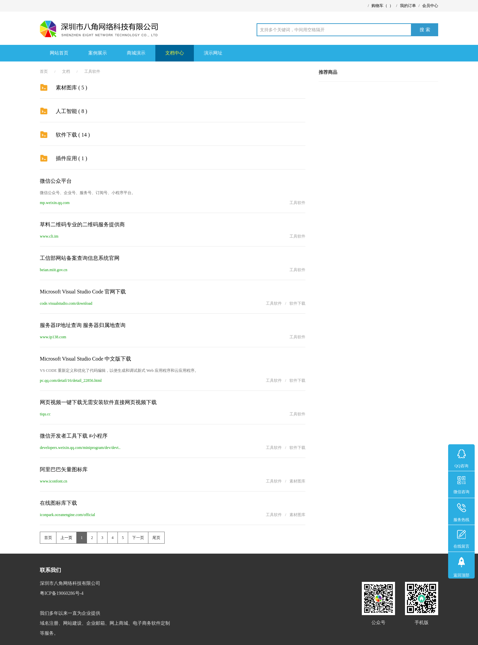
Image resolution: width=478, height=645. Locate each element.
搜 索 (425, 29)
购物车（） (382, 5)
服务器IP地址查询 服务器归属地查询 (82, 325)
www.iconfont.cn (53, 481)
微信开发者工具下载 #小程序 (74, 436)
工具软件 (92, 71)
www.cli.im (49, 236)
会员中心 (430, 5)
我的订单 (408, 5)
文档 (66, 71)
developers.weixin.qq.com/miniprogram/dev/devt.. (80, 447)
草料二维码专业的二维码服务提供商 (82, 224)
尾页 (156, 537)
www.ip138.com (53, 337)
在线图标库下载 (58, 503)
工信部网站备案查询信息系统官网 (80, 258)
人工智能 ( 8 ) (71, 111)
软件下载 (297, 303)
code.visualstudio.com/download (66, 303)
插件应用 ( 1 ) (71, 158)
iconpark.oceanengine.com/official (67, 514)
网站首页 (59, 53)
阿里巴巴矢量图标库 (64, 469)
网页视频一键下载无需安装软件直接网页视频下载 (98, 402)
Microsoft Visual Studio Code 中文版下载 (85, 359)
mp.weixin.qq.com (55, 202)
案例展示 (97, 53)
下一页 (138, 537)
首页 (44, 71)
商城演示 (136, 53)
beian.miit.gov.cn (53, 270)
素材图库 (297, 481)
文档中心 (174, 53)
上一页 (66, 537)
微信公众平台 (56, 181)
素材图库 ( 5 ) (71, 87)
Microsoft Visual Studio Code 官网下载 (83, 291)
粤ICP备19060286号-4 (61, 593)
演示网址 (213, 53)
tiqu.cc (45, 414)
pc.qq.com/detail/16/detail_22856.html (71, 380)
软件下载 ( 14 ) (73, 135)
